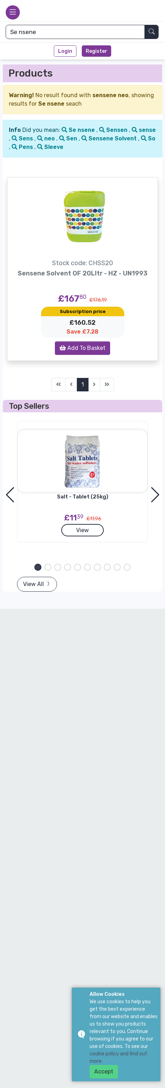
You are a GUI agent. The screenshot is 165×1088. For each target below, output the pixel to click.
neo (46, 138)
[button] (37, 567)
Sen (69, 138)
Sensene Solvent (109, 138)
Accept (103, 1071)
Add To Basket (82, 348)
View (82, 530)
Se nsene (79, 130)
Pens (23, 147)
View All (37, 584)
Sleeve (50, 147)
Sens (23, 138)
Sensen (114, 130)
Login (65, 51)
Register (96, 51)
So (148, 138)
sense (144, 130)
